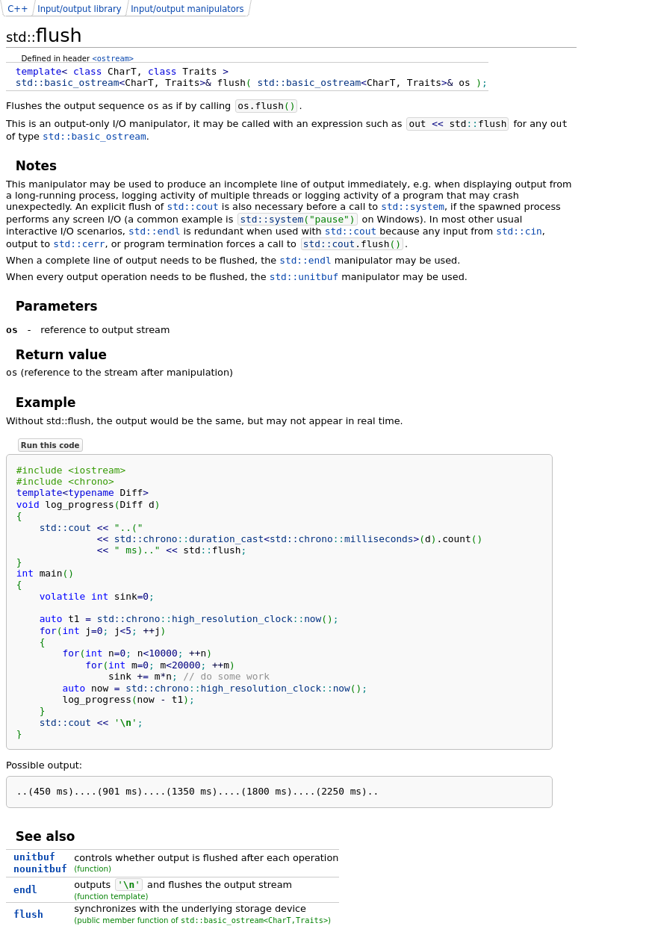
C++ (17, 9)
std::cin (519, 231)
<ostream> (113, 58)
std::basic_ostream (94, 136)
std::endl (154, 231)
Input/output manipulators (187, 9)
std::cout (192, 206)
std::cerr (79, 243)
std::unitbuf (304, 276)
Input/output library (79, 9)
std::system (412, 206)
